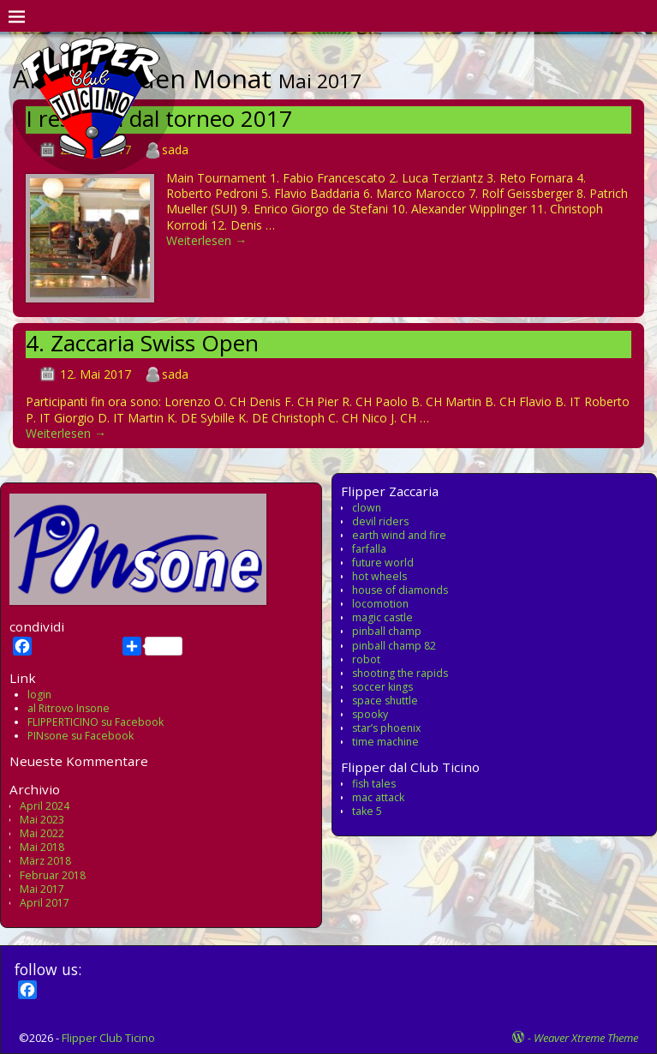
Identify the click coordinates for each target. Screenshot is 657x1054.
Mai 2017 (42, 889)
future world (383, 562)
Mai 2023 (42, 819)
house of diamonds (400, 590)
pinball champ (386, 631)
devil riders (380, 521)
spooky (370, 714)
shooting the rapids (400, 673)
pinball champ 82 (394, 645)
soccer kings (382, 687)
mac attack (378, 797)
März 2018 (45, 860)
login (39, 694)
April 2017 (44, 902)
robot (366, 659)
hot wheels (379, 576)
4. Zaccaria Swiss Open (142, 342)
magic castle (382, 617)
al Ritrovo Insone (68, 708)
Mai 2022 (42, 833)
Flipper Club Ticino (108, 1037)
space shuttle (385, 700)
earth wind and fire (399, 535)
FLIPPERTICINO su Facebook (95, 722)
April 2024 (44, 806)
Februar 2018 (53, 875)
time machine (385, 741)
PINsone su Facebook (80, 735)
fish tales (374, 783)
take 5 (367, 811)
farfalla (369, 549)
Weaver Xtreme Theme (586, 1037)
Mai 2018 (42, 847)
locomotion (380, 603)
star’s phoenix (386, 728)
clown (366, 507)
